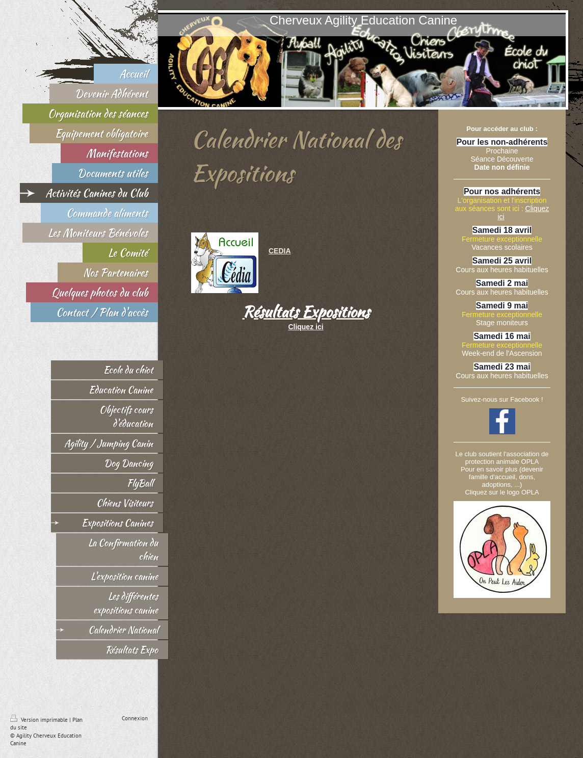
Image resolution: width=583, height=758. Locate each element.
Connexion (135, 718)
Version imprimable (39, 719)
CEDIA (280, 251)
